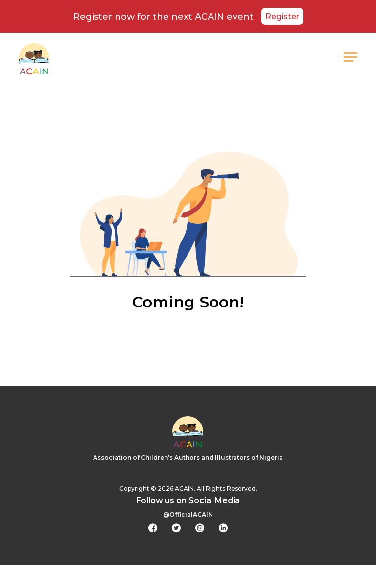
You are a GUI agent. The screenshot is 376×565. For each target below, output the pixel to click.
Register (282, 16)
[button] (350, 57)
